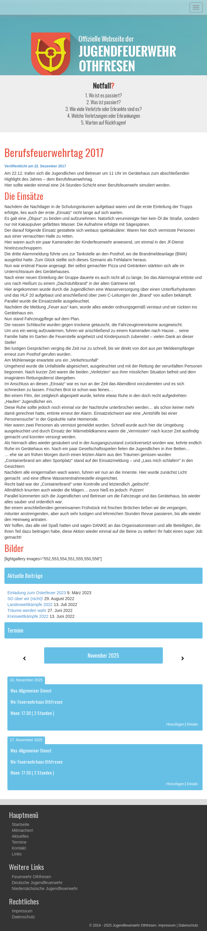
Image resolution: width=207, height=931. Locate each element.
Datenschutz (23, 916)
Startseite (20, 824)
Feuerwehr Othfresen (31, 876)
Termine (19, 842)
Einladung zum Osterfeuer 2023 (36, 592)
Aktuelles (20, 836)
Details (192, 724)
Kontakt (19, 848)
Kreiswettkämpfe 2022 (28, 616)
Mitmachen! (22, 830)
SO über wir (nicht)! (25, 598)
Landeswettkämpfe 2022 (30, 604)
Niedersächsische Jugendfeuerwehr (45, 888)
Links (17, 854)
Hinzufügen (175, 724)
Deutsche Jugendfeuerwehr (37, 882)
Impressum (22, 911)
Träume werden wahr (26, 610)
